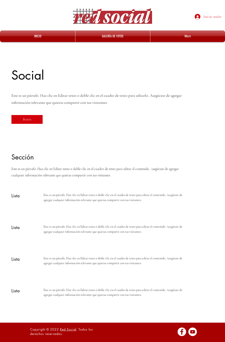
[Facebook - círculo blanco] (182, 331)
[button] (27, 119)
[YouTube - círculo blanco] (192, 331)
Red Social (68, 329)
